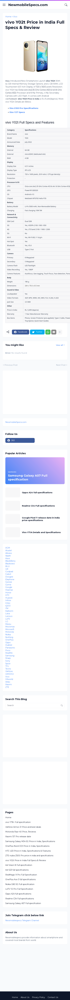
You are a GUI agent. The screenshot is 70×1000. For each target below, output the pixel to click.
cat (6, 569)
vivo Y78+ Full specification (18, 822)
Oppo (8, 642)
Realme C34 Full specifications (38, 505)
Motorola (9, 632)
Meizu (8, 624)
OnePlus (9, 640)
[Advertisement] (27, 392)
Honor (8, 592)
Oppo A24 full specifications (37, 492)
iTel (6, 608)
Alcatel (8, 550)
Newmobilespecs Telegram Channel (22, 920)
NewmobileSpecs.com (28, 5)
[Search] (66, 5)
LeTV (7, 619)
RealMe (9, 653)
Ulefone (9, 671)
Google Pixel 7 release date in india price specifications (41, 519)
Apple (8, 556)
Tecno (8, 669)
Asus (7, 558)
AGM (7, 548)
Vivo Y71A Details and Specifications (41, 532)
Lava (7, 613)
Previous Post (11, 365)
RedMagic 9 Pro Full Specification (21, 875)
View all (59, 345)
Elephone (9, 579)
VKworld (9, 679)
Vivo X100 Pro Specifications (23, 108)
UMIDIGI (9, 674)
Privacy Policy (38, 997)
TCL (7, 666)
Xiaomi (8, 684)
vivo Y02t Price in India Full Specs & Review (25, 860)
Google (8, 587)
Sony (7, 661)
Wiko (7, 682)
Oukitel (8, 645)
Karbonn (9, 611)
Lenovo (8, 616)
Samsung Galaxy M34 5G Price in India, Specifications (30, 841)
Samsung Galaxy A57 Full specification (23, 903)
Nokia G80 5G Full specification (19, 884)
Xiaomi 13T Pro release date (18, 836)
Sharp (8, 658)
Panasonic (10, 648)
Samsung (9, 655)
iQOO (8, 606)
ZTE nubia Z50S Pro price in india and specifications (29, 855)
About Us (25, 997)
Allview (8, 553)
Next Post (61, 365)
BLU (7, 566)
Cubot (8, 574)
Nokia (8, 634)
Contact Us (53, 997)
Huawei (8, 598)
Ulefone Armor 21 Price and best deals (23, 827)
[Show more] (59, 332)
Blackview (10, 563)
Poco (7, 650)
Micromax (10, 626)
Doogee (9, 577)
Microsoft (9, 629)
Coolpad (9, 571)
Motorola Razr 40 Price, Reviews (20, 831)
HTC (7, 595)
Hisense (9, 590)
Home (8, 17)
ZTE (7, 687)
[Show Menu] (4, 5)
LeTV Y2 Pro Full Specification (19, 889)
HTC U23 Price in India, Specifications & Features (28, 851)
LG (6, 621)
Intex (7, 603)
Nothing (9, 637)
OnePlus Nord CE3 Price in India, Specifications (27, 846)
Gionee (8, 582)
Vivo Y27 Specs (17, 112)
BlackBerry (10, 561)
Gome (8, 584)
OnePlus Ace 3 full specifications (20, 879)
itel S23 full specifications (17, 870)
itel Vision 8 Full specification (18, 865)
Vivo (15, 17)
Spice (7, 663)
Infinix (8, 600)
